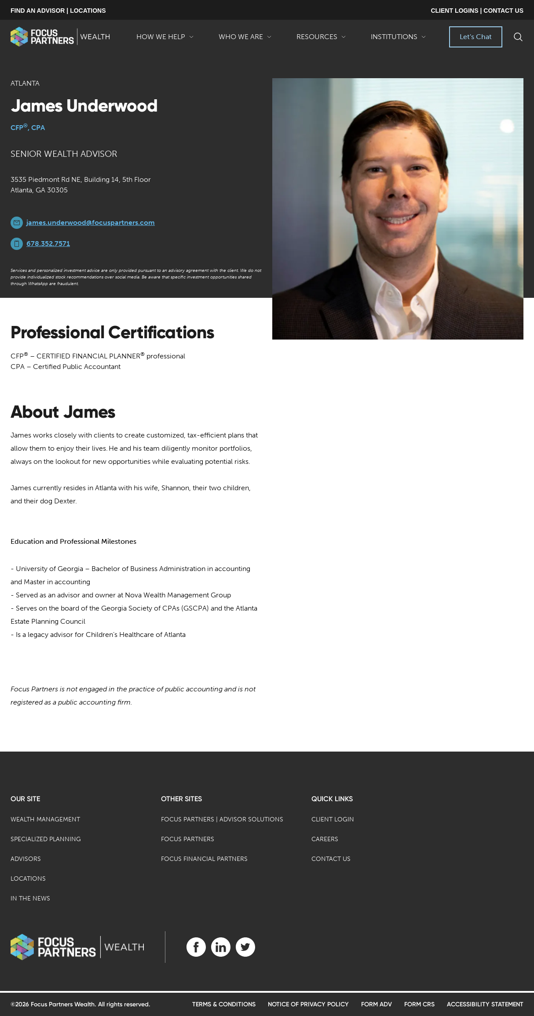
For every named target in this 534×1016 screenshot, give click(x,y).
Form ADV (376, 1004)
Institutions (398, 40)
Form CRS (419, 1004)
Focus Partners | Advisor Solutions (222, 819)
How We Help (165, 40)
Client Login (332, 819)
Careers (324, 839)
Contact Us (331, 859)
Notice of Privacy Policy (308, 1004)
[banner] (60, 37)
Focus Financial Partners (204, 859)
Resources (321, 40)
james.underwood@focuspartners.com (90, 222)
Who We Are (245, 40)
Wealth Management (45, 819)
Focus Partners (187, 839)
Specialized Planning (46, 839)
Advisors (26, 859)
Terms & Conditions (224, 1004)
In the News (30, 898)
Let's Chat (476, 37)
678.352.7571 (48, 243)
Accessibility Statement (485, 1004)
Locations (28, 878)
